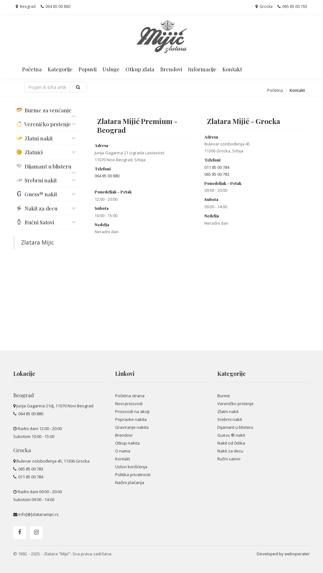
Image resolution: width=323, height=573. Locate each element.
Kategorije (60, 69)
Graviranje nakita (132, 427)
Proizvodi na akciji (132, 411)
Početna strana (129, 396)
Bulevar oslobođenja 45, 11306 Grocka (53, 461)
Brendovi (171, 69)
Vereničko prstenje (235, 403)
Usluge (111, 69)
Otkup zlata (140, 69)
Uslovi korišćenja (131, 467)
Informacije (202, 69)
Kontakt (232, 69)
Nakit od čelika (231, 443)
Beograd (26, 6)
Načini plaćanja (129, 482)
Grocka (264, 6)
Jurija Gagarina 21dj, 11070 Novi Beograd (54, 406)
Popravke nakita (131, 419)
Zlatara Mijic (37, 242)
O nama (122, 451)
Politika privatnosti (132, 474)
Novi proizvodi (129, 403)
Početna (32, 69)
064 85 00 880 (55, 6)
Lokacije (24, 373)
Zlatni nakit (227, 411)
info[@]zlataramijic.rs (38, 514)
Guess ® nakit (231, 435)
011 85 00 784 (216, 167)
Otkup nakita (127, 443)
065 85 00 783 (292, 6)
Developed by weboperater (283, 554)
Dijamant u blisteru (235, 427)
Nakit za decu (230, 451)
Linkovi (124, 373)
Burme (223, 396)
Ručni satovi (228, 459)
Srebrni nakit (229, 419)
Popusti (88, 69)
